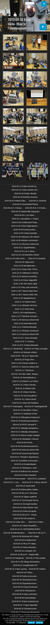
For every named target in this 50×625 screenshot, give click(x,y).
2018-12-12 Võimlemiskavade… (25, 327)
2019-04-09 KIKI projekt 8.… (25, 518)
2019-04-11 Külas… (36, 522)
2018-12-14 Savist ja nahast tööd (25, 334)
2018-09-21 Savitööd (37, 201)
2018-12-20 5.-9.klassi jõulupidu (25, 345)
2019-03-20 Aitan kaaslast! (25, 475)
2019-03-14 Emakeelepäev (25, 464)
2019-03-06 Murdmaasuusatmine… (25, 446)
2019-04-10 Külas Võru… (16, 522)
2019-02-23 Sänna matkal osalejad (25, 435)
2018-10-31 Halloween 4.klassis (25, 273)
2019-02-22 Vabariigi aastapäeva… (25, 432)
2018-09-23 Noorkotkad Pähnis (25, 204)
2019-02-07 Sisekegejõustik (35, 406)
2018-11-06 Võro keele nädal (25, 284)
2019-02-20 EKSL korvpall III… (25, 424)
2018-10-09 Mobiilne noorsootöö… (25, 240)
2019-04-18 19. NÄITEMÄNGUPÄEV (25, 529)
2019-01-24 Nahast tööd (25, 388)
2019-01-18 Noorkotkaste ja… (25, 377)
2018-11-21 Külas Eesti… (25, 309)
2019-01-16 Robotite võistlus (25, 352)
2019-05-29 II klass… (25, 572)
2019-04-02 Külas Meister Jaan (25, 507)
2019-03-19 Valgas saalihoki (25, 497)
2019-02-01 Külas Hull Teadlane (25, 403)
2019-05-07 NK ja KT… (37, 533)
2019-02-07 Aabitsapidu (13, 406)
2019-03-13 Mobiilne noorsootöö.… (25, 461)
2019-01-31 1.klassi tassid (25, 399)
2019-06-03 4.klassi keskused (25, 587)
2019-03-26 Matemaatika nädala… (25, 489)
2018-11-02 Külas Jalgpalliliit (25, 280)
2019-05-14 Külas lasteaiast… (25, 547)
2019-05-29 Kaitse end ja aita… (25, 576)
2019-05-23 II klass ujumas (16, 569)
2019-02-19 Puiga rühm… (25, 360)
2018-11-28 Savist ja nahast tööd (25, 320)
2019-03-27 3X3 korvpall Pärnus (25, 500)
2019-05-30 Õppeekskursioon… (25, 583)
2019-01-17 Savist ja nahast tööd (25, 367)
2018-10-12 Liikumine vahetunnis (25, 244)
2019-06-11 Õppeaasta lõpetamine (25, 612)
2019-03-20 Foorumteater (15, 479)
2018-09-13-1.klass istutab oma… (25, 190)
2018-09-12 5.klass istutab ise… (25, 186)
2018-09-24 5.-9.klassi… (13, 208)
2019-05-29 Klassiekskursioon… (25, 580)
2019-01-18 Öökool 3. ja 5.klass (25, 381)
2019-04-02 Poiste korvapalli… (25, 511)
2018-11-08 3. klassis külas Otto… (25, 295)
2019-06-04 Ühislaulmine (25, 591)
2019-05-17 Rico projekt (35, 558)
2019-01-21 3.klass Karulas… (25, 385)
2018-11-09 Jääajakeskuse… (25, 298)
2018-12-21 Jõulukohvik (13, 349)
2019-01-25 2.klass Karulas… (25, 392)
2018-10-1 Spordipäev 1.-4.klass (25, 219)
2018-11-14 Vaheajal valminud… (25, 305)
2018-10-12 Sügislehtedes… (25, 248)
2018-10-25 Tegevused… (25, 262)
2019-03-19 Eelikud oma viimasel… (25, 471)
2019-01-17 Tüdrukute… (25, 370)
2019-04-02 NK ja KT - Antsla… (25, 515)
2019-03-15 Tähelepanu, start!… (25, 468)
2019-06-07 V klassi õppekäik (25, 605)
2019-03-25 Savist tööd (25, 486)
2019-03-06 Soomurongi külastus (25, 453)
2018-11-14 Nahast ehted (25, 302)
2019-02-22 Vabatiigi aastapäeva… (25, 428)
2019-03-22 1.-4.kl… (11, 482)
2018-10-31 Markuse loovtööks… (25, 276)
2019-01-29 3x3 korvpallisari (25, 396)
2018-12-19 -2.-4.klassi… (25, 341)
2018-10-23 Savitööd (36, 258)
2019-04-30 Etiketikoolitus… (14, 533)
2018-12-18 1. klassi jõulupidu (25, 338)
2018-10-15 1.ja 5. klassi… (25, 251)
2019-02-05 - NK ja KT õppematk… (25, 356)
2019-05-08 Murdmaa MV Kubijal (25, 536)
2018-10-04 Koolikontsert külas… (25, 222)
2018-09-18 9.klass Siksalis (25, 193)
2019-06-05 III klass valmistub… (25, 594)
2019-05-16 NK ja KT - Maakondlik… (25, 554)
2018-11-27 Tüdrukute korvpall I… (25, 316)
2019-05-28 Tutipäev (37, 569)
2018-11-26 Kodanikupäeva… (25, 313)
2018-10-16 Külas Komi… (15, 258)
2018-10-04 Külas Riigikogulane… (25, 226)
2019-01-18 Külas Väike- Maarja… (25, 374)
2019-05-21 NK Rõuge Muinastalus (25, 562)
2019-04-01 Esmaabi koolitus (25, 504)
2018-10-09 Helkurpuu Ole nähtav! (25, 237)
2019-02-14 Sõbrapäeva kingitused (25, 417)
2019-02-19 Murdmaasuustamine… (25, 421)
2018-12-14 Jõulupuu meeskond (25, 331)
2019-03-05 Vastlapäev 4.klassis (25, 439)
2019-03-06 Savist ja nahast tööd (25, 450)
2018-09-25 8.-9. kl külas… (36, 208)
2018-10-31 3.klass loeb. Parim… (25, 269)
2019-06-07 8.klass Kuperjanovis (25, 601)
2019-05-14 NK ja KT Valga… (25, 544)
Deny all (39, 623)
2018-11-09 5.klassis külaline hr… (25, 363)
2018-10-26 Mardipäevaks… (25, 266)
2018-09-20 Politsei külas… (15, 201)
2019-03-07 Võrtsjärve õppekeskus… (25, 457)
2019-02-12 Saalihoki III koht (25, 414)
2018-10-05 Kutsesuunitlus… (25, 230)
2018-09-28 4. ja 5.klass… (25, 215)
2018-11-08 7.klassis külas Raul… (25, 291)
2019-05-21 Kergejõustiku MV (25, 565)
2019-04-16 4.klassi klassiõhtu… (25, 526)
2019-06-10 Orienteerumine (25, 609)
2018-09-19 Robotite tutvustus (25, 197)
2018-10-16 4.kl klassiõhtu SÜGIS (25, 255)
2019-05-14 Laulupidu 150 (25, 551)
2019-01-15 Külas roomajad (36, 349)
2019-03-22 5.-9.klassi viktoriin (34, 482)
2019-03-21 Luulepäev (37, 479)
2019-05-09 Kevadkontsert (25, 540)
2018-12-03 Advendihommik (25, 323)
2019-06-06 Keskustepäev (25, 598)
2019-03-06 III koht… (25, 442)
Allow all (31, 623)
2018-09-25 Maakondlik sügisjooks (25, 211)
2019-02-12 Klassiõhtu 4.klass (25, 410)
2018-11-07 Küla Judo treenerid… (25, 287)
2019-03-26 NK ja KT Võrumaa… (25, 493)
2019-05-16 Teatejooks (14, 558)
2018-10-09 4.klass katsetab (25, 233)
